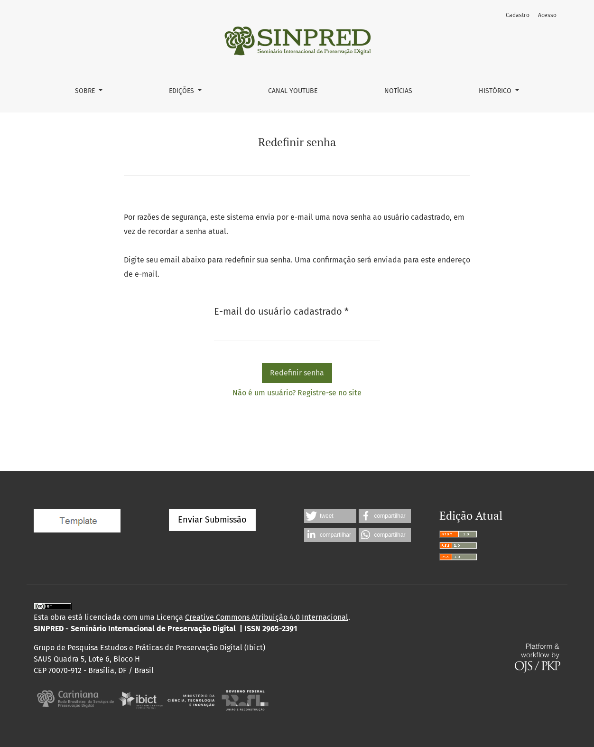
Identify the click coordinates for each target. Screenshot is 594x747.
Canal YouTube (292, 91)
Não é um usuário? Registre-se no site (297, 392)
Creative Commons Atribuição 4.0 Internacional (266, 617)
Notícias (398, 91)
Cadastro (517, 15)
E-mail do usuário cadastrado (281, 310)
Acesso (547, 15)
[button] (330, 516)
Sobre (86, 91)
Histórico (496, 91)
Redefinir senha (297, 372)
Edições (182, 91)
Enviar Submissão (212, 519)
